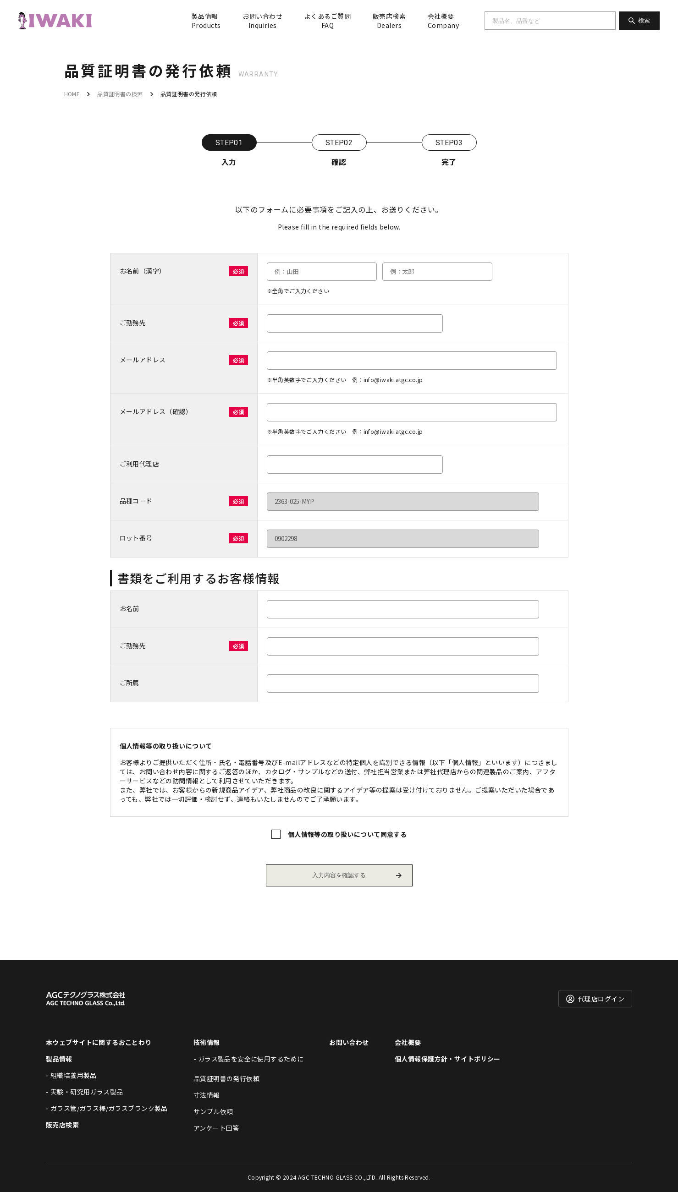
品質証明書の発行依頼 (226, 1078)
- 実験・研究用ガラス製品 (84, 1091)
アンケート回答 (216, 1127)
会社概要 (443, 20)
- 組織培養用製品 (71, 1075)
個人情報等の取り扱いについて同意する (347, 834)
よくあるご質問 (327, 20)
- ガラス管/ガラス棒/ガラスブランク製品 (107, 1108)
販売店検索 (389, 20)
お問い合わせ (262, 20)
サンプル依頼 (213, 1111)
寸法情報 (206, 1094)
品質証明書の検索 (120, 94)
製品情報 (206, 20)
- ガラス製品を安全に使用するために (248, 1058)
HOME (72, 94)
